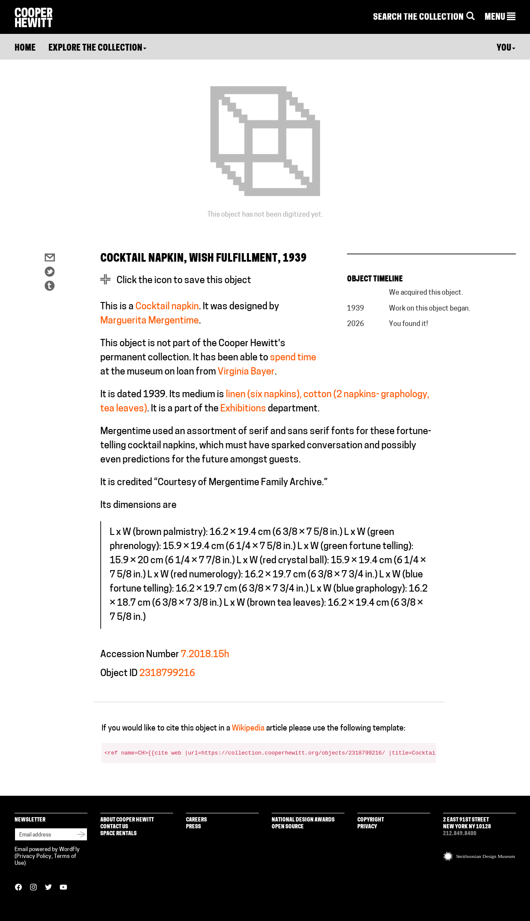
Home (25, 48)
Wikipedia (248, 729)
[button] (500, 17)
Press (193, 827)
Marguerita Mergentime (149, 321)
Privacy (367, 827)
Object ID (119, 674)
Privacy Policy (33, 856)
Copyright (370, 820)
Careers (196, 820)
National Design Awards (303, 820)
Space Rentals (118, 833)
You (506, 48)
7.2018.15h (205, 655)
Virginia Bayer (246, 372)
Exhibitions (243, 409)
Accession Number (139, 655)
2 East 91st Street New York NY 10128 (467, 823)
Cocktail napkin (167, 307)
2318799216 (167, 674)
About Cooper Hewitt (127, 820)
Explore (97, 48)
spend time (293, 358)
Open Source (288, 827)
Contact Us (114, 827)
